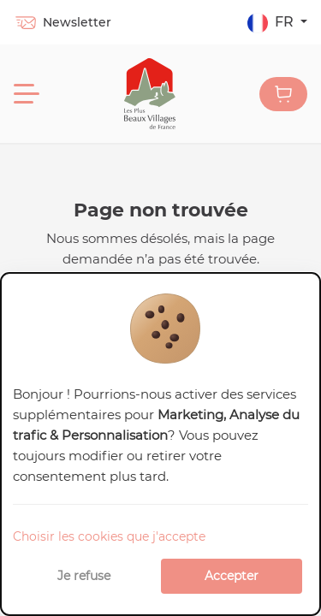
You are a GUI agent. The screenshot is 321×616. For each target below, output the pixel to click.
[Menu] (26, 94)
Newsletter (62, 22)
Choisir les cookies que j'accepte (109, 536)
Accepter (232, 575)
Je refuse (83, 575)
